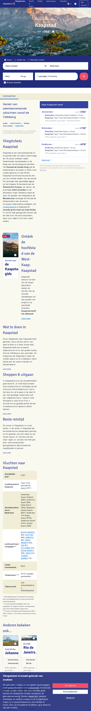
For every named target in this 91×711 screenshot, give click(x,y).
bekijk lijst (33, 696)
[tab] (9, 96)
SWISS (28, 553)
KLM (22, 545)
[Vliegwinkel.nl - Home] (9, 4)
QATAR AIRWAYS (27, 550)
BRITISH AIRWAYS (28, 532)
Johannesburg (9, 207)
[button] (83, 3)
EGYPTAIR (29, 535)
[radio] (8, 60)
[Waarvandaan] (23, 66)
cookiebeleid (33, 688)
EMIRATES (30, 537)
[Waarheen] (67, 66)
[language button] (69, 4)
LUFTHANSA (26, 548)
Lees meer (26, 318)
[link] (75, 4)
